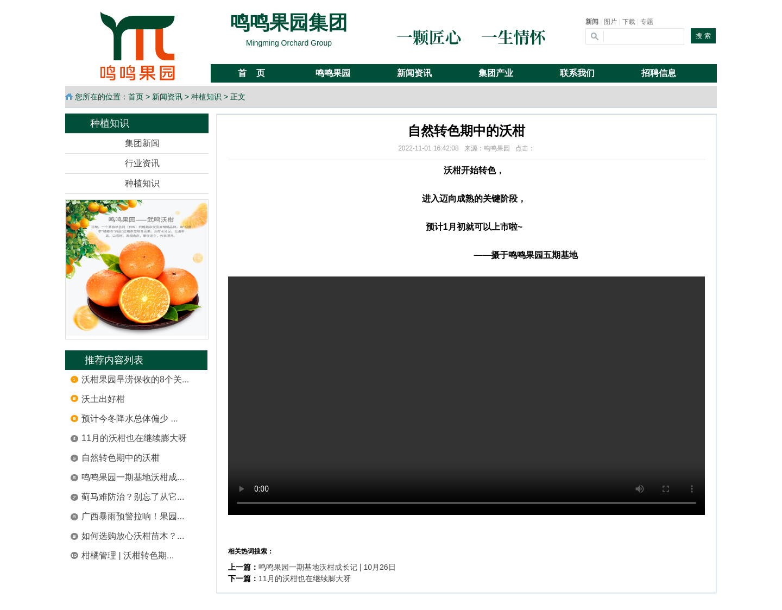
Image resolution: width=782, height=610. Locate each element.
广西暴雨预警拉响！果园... (132, 516)
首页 (135, 96)
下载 (628, 22)
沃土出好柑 (103, 399)
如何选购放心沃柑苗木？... (132, 535)
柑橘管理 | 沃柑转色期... (127, 555)
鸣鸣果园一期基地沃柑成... (132, 477)
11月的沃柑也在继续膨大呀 (134, 438)
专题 (646, 22)
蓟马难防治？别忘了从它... (132, 496)
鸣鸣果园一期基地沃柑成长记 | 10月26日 (327, 567)
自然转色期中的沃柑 (120, 457)
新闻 (591, 22)
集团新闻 (142, 143)
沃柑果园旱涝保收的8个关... (135, 379)
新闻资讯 (167, 96)
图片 (610, 22)
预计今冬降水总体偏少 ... (129, 418)
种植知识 (206, 96)
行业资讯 (142, 163)
